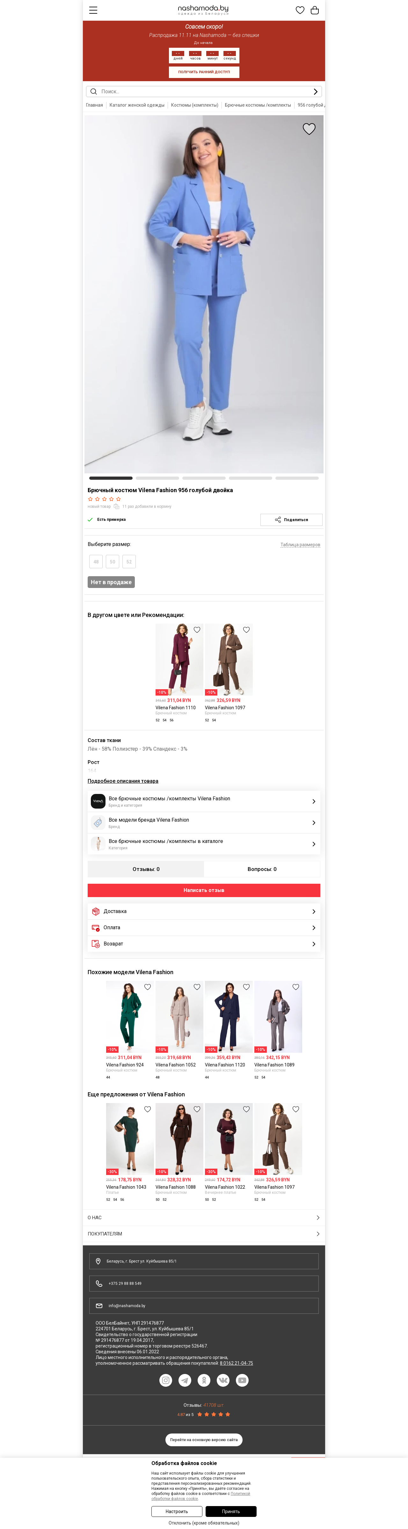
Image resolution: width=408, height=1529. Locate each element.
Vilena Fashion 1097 (225, 707)
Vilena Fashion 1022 (225, 1187)
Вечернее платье (220, 1192)
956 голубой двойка (318, 105)
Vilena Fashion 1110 (176, 707)
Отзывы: (204, 1405)
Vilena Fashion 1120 (225, 1064)
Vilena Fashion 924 (125, 1064)
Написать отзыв (204, 890)
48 (95, 561)
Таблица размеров (300, 544)
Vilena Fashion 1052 (176, 1064)
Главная (94, 105)
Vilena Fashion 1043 (126, 1187)
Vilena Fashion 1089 (274, 1064)
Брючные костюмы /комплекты (258, 105)
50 (112, 561)
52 (129, 561)
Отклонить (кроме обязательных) (204, 1522)
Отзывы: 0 (146, 869)
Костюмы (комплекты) (194, 105)
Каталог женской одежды (137, 105)
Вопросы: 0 (262, 869)
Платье (112, 1192)
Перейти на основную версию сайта (204, 1440)
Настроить (177, 1511)
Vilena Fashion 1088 (176, 1187)
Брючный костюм (171, 713)
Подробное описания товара (123, 781)
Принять (231, 1511)
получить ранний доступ (204, 72)
